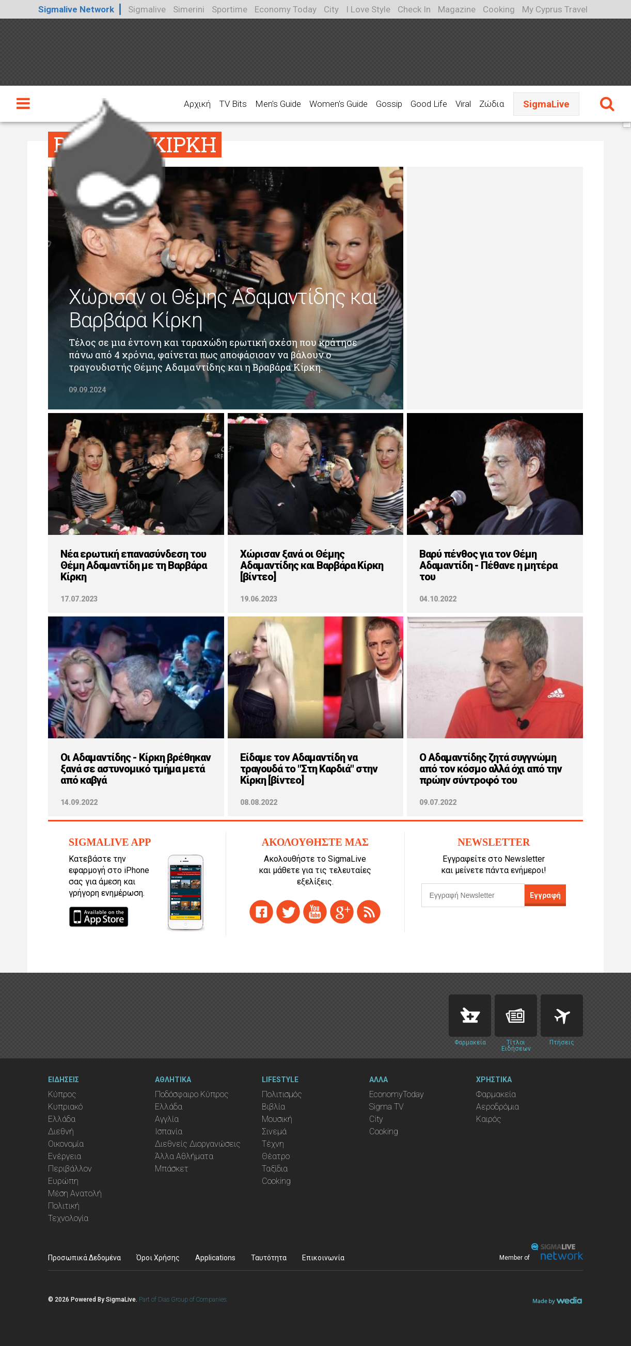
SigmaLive (546, 104)
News (516, 1015)
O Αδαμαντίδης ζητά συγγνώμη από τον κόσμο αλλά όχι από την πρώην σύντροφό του (490, 768)
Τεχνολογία (68, 1218)
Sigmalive (147, 9)
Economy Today (286, 9)
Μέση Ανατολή (75, 1193)
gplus (342, 912)
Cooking (499, 9)
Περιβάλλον (70, 1169)
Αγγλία (167, 1119)
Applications (215, 1258)
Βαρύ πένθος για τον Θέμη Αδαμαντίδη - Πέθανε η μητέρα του (488, 565)
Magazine (457, 9)
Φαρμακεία (496, 1094)
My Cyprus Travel (555, 9)
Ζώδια (491, 104)
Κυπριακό (65, 1107)
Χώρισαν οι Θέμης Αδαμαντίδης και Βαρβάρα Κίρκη (223, 309)
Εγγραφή (545, 895)
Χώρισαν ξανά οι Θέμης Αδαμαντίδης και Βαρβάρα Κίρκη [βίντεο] (311, 565)
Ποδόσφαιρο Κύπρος (192, 1094)
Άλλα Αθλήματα (184, 1156)
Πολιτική (64, 1206)
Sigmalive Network (76, 9)
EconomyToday (396, 1094)
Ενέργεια (64, 1156)
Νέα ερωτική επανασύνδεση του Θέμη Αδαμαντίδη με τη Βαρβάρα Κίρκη (133, 565)
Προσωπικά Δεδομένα (84, 1258)
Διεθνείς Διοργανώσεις (198, 1144)
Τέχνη (273, 1144)
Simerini (188, 9)
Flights (562, 1015)
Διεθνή (61, 1131)
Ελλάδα (61, 1119)
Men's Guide (278, 104)
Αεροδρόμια (497, 1107)
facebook (261, 912)
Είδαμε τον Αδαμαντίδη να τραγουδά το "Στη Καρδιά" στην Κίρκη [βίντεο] (308, 768)
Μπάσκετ (171, 1169)
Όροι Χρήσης (158, 1258)
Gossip (389, 104)
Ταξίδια (275, 1169)
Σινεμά (274, 1131)
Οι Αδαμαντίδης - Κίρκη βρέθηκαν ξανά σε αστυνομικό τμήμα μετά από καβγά (135, 768)
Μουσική (277, 1119)
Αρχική (197, 104)
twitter (288, 912)
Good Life (429, 104)
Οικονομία (66, 1144)
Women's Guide (338, 104)
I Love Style (368, 9)
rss (369, 912)
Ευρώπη (63, 1181)
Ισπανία (168, 1131)
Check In (414, 9)
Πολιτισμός (282, 1094)
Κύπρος (62, 1094)
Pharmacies (470, 1015)
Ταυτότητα (269, 1258)
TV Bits (233, 104)
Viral (463, 104)
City (331, 9)
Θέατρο (276, 1156)
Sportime (229, 9)
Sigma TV (386, 1107)
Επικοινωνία (323, 1258)
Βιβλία (273, 1107)
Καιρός (488, 1119)
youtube (315, 912)
